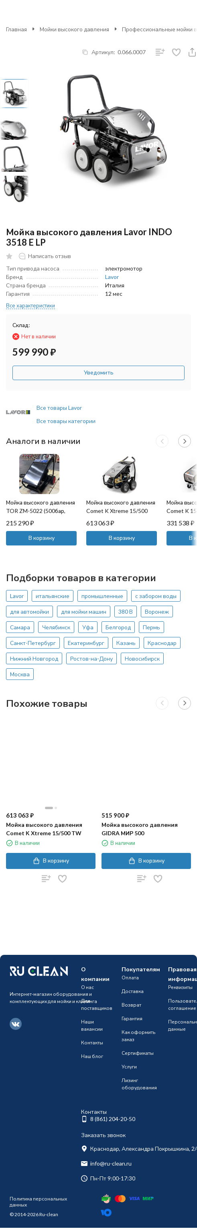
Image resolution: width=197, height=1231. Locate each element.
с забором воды (156, 595)
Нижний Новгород (34, 658)
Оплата (130, 978)
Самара (20, 627)
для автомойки (29, 611)
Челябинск (56, 627)
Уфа (87, 627)
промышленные (102, 595)
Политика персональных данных (38, 1201)
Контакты (92, 1043)
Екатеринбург (86, 642)
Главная (16, 29)
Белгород (118, 627)
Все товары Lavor (59, 407)
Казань (126, 642)
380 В (125, 611)
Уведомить (99, 372)
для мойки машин (83, 611)
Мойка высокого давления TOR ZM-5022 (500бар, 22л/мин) (40, 511)
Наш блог (92, 1056)
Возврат (131, 1005)
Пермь (151, 627)
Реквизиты (180, 987)
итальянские (52, 595)
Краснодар (162, 642)
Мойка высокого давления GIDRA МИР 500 (140, 828)
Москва (20, 674)
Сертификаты (138, 1053)
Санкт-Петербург (33, 642)
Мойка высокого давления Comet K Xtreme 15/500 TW (120, 511)
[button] (162, 441)
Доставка (133, 991)
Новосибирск (142, 658)
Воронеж (157, 611)
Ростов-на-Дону (91, 658)
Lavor (112, 276)
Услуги (129, 1067)
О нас (87, 987)
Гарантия (132, 1018)
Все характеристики (30, 305)
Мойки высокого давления (74, 29)
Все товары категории (66, 420)
